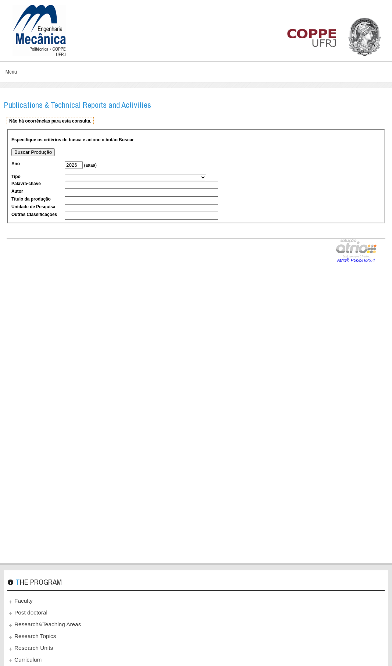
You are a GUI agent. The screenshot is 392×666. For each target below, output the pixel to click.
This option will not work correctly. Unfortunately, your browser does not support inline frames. (196, 336)
